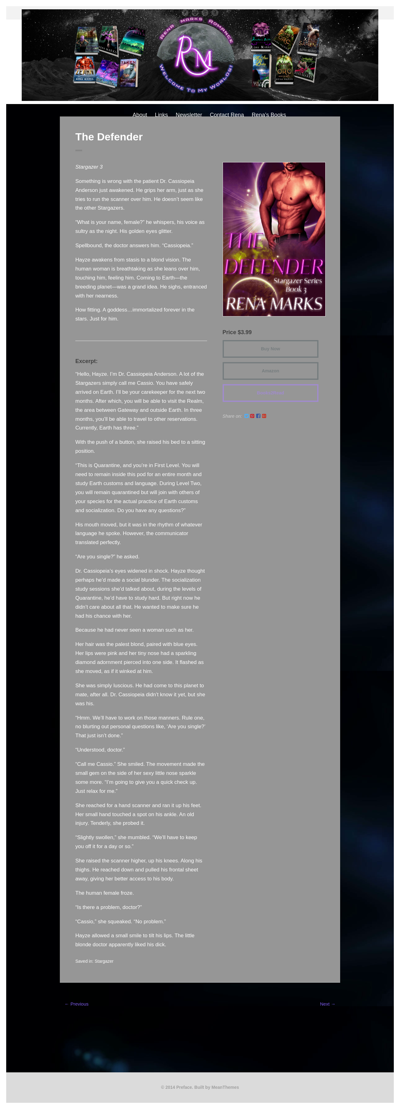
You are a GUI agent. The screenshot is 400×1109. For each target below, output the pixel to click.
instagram (195, 12)
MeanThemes (225, 1087)
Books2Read (270, 392)
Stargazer (104, 961)
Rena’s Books (269, 115)
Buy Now (270, 348)
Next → (328, 1004)
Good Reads (205, 12)
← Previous (76, 1004)
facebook (185, 12)
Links (161, 115)
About (140, 115)
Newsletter (189, 115)
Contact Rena (227, 115)
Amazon (214, 12)
